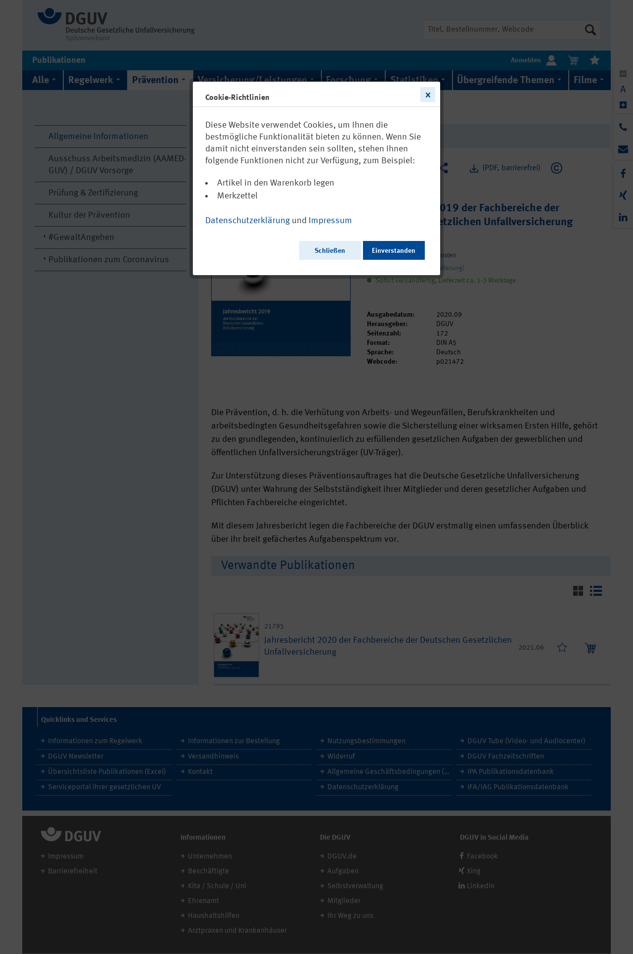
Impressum (330, 220)
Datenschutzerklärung (247, 220)
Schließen (330, 250)
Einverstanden (393, 250)
